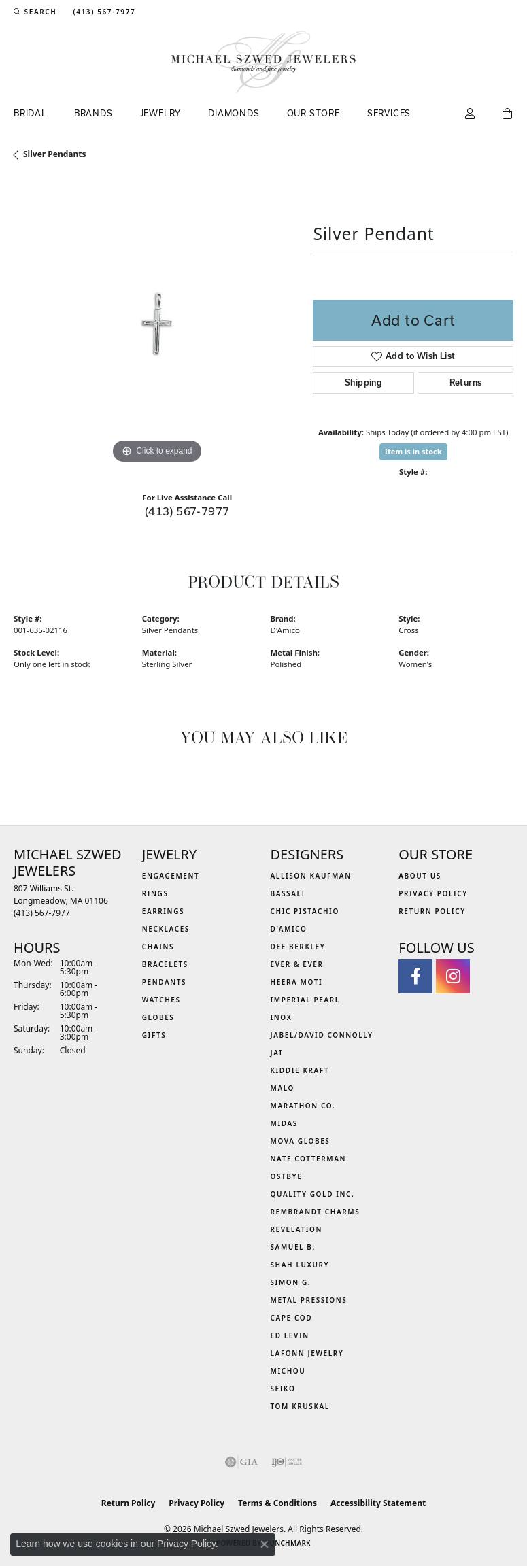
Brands (93, 113)
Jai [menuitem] (277, 1052)
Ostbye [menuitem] (287, 1176)
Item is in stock (413, 451)
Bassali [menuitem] (288, 893)
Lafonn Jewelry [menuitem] (307, 1353)
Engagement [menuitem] (171, 876)
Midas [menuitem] (284, 1123)
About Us (419, 876)
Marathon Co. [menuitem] (303, 1105)
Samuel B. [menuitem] (293, 1247)
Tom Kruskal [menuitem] (300, 1406)
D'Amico (285, 630)
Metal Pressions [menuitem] (309, 1300)
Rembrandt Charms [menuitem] (315, 1211)
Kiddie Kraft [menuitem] (300, 1070)
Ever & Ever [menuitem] (297, 964)
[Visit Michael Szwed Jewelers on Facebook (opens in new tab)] (415, 976)
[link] (102, 11)
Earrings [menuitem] (163, 911)
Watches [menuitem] (161, 999)
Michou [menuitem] (288, 1371)
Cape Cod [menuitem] (292, 1318)
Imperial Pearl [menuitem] (305, 999)
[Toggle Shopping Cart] (508, 114)
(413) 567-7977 (187, 511)
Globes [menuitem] (158, 1017)
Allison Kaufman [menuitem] (311, 876)
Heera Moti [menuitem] (297, 982)
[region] (156, 324)
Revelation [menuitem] (297, 1229)
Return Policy (432, 911)
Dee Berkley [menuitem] (298, 946)
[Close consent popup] (264, 1544)
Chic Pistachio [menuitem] (305, 911)
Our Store (313, 113)
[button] (35, 11)
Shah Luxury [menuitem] (300, 1265)
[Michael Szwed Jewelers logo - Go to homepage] (263, 62)
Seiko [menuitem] (283, 1388)
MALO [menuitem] (283, 1088)
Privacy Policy (433, 893)
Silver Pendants (54, 154)
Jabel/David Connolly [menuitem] (322, 1035)
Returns (465, 382)
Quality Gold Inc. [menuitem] (313, 1194)
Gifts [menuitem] (154, 1035)
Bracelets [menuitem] (165, 964)
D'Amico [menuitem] (289, 929)
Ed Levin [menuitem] (290, 1335)
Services (389, 113)
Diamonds (233, 113)
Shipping (363, 382)
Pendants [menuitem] (164, 982)
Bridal (30, 113)
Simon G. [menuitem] (291, 1282)
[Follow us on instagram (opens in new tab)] (453, 976)
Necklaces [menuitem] (166, 929)
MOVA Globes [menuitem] (300, 1141)
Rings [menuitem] (155, 893)
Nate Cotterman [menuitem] (309, 1158)
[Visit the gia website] (241, 1462)
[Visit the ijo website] (286, 1462)
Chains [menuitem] (158, 946)
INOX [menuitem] (281, 1017)
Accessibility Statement (378, 1503)
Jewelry (161, 113)
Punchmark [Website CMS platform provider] (288, 1543)
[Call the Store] (42, 913)
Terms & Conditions (277, 1503)
